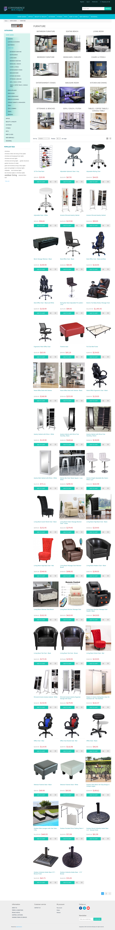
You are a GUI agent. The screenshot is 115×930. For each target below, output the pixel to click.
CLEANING (10, 39)
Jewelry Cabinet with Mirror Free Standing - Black (69, 435)
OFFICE (30, 17)
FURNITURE (10, 48)
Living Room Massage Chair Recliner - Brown (71, 566)
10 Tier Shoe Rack (39, 171)
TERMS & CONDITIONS (17, 910)
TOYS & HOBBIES (12, 108)
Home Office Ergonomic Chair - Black (97, 390)
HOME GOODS (21, 17)
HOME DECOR (11, 93)
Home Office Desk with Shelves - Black (71, 390)
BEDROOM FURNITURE (15, 61)
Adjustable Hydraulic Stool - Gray (69, 171)
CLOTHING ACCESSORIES (14, 42)
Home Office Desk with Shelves (43, 390)
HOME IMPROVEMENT (13, 96)
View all (7, 181)
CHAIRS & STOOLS (14, 67)
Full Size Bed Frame (92, 346)
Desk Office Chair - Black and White (44, 303)
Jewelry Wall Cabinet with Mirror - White (45, 478)
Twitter (84, 908)
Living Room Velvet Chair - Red (95, 653)
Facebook (80, 908)
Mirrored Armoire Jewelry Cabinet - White (45, 697)
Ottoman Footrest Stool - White (69, 784)
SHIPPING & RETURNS (17, 915)
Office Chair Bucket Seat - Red (68, 741)
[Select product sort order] (44, 138)
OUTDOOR (51, 17)
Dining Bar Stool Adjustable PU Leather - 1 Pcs (71, 303)
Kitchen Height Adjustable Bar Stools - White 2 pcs (97, 479)
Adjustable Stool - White (41, 215)
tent (6, 177)
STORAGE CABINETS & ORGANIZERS (16, 102)
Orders (58, 910)
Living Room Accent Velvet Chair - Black (45, 522)
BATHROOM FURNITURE (15, 51)
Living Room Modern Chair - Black (96, 565)
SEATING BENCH (14, 54)
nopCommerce (19, 926)
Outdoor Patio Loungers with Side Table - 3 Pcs (45, 829)
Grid (107, 138)
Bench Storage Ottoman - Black (43, 259)
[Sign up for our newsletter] (86, 919)
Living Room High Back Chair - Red (44, 565)
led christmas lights (16, 170)
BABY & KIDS (73, 17)
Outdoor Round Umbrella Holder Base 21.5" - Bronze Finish (97, 829)
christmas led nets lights (11, 158)
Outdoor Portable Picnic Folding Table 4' (72, 828)
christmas (7, 151)
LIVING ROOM (13, 58)
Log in (88, 1)
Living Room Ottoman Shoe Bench (44, 609)
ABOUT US (14, 907)
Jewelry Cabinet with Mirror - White (44, 434)
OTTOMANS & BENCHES (15, 79)
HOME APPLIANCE (12, 90)
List (110, 138)
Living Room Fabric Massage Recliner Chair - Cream (71, 522)
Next (109, 893)
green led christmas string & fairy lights (15, 165)
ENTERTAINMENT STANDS (16, 70)
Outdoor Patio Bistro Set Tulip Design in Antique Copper (97, 785)
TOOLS (9, 105)
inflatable (7, 170)
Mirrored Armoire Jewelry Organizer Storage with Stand (70, 697)
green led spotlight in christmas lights (14, 168)
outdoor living (11, 175)
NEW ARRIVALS (84, 17)
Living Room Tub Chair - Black (42, 653)
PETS (65, 17)
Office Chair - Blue (39, 741)
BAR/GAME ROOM (14, 73)
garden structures (24, 161)
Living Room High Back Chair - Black (96, 522)
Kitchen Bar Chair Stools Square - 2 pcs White (71, 479)
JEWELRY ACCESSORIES (13, 99)
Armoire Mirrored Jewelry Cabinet (69, 215)
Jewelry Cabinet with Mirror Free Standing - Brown (95, 435)
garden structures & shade (11, 163)
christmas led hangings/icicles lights (14, 156)
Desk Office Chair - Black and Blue (96, 259)
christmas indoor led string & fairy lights (15, 153)
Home (6, 21)
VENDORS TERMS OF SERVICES (19, 917)
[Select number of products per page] (58, 138)
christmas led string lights (11, 161)
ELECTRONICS (11, 45)
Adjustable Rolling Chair (93, 171)
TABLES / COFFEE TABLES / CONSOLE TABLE (19, 85)
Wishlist (58, 912)
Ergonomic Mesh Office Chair (42, 346)
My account (59, 907)
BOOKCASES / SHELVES (15, 64)
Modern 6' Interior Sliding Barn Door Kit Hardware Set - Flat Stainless (97, 697)
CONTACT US (37, 907)
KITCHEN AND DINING (15, 76)
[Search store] (93, 8)
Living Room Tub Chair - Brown (69, 653)
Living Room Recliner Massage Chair (70, 609)
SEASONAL (94, 17)
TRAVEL (10, 111)
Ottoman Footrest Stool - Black (43, 784)
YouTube (88, 908)
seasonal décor (22, 175)
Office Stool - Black (91, 741)
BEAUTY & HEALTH (41, 17)
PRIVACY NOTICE (16, 912)
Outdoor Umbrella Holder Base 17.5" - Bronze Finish (44, 873)
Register (82, 1)
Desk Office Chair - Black (67, 259)
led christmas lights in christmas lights (15, 173)
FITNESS (59, 17)
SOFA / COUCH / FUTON (15, 82)
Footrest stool (64, 346)
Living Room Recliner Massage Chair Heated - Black (96, 610)
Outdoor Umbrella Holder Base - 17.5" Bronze (71, 873)
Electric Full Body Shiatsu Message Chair (98, 303)
